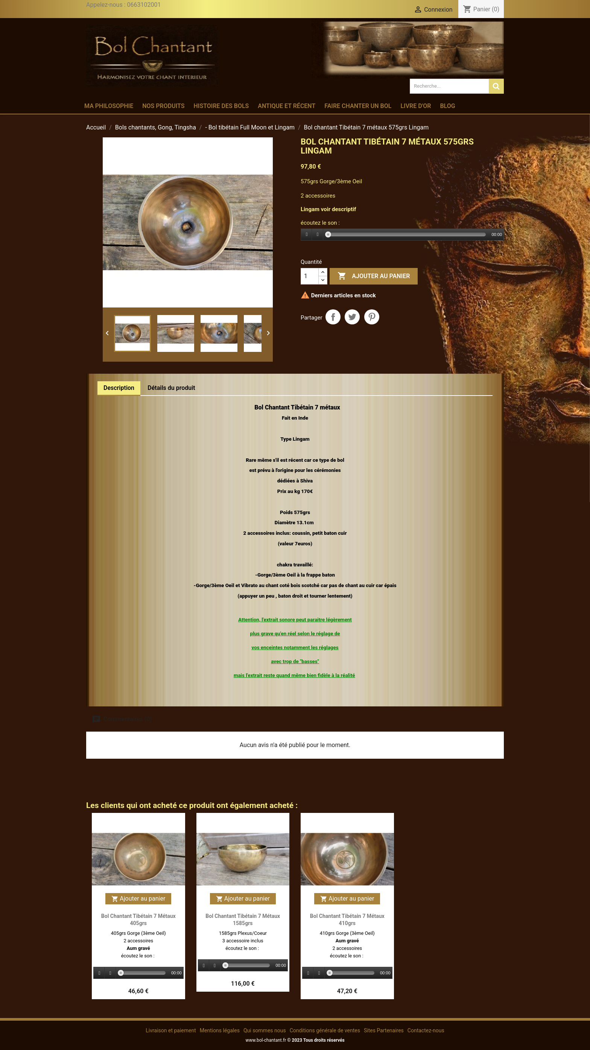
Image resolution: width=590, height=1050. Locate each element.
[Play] (306, 234)
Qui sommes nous (264, 1030)
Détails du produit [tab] (171, 387)
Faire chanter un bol (357, 106)
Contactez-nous (426, 1030)
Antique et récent (286, 106)
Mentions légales (220, 1030)
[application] (402, 234)
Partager (333, 316)
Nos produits (163, 106)
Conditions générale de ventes (325, 1030)
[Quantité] (310, 276)
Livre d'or (415, 106)
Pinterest (371, 316)
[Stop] (317, 234)
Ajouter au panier (374, 276)
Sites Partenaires (384, 1030)
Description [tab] (118, 387)
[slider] (407, 234)
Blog (447, 106)
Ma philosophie (108, 106)
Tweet (352, 316)
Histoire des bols (221, 106)
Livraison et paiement (171, 1030)
